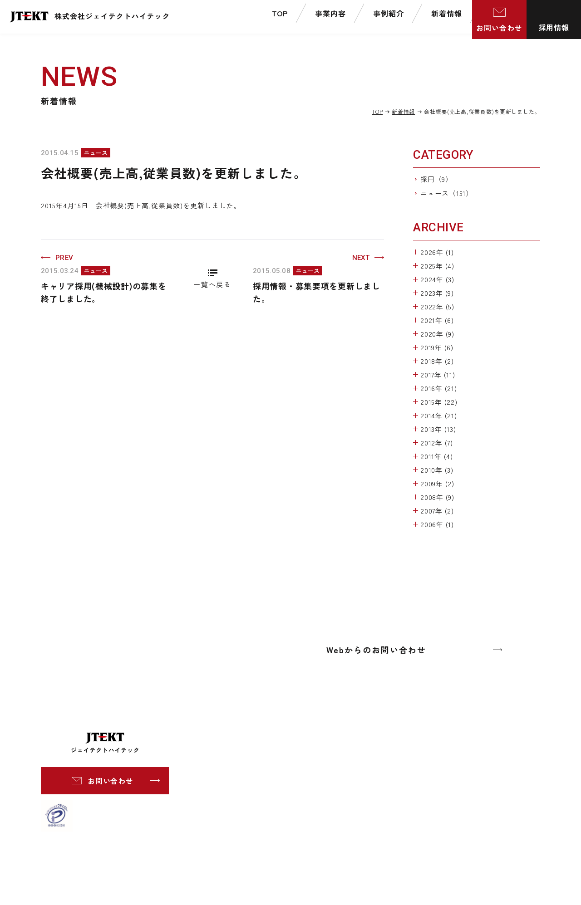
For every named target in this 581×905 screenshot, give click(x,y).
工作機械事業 (265, 758)
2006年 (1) (437, 524)
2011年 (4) (436, 456)
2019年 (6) (436, 347)
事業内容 (243, 741)
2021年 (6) (437, 320)
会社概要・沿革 (368, 757)
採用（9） (436, 179)
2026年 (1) (437, 252)
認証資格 (358, 795)
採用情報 (553, 27)
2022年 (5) (437, 306)
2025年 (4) (437, 265)
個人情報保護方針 (456, 755)
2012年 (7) (436, 442)
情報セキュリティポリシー (469, 769)
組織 (352, 769)
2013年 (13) (438, 429)
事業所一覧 (362, 782)
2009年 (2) (437, 483)
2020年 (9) (437, 333)
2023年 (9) (437, 293)
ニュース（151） (446, 193)
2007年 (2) (437, 510)
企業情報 (343, 727)
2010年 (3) (436, 470)
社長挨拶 (358, 744)
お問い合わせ (499, 27)
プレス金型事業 (268, 771)
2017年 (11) (437, 374)
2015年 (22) (439, 401)
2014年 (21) (438, 415)
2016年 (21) (438, 388)
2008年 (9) (437, 497)
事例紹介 (243, 803)
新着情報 (403, 111)
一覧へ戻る (212, 284)
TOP (377, 111)
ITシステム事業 (269, 783)
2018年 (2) (437, 361)
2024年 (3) (437, 279)
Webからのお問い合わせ (376, 650)
